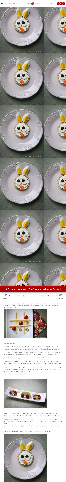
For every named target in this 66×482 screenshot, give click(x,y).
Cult (32, 304)
